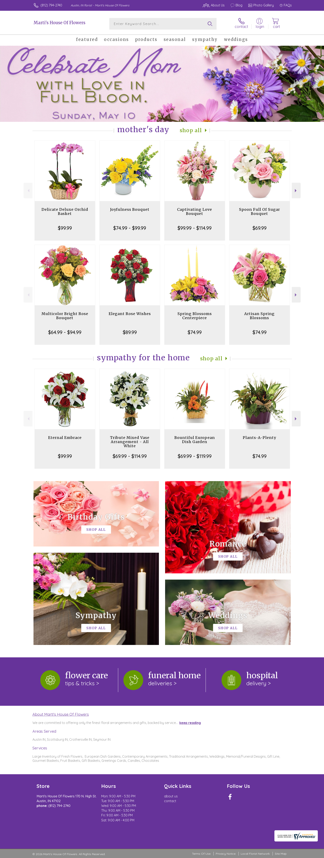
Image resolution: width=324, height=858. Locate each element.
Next (296, 190)
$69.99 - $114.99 (130, 456)
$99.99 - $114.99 (194, 228)
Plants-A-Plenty (259, 437)
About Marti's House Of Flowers (60, 714)
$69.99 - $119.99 (195, 456)
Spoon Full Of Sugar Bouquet (259, 211)
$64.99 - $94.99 (64, 332)
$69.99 (260, 228)
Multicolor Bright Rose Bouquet (65, 315)
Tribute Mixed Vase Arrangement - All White (129, 441)
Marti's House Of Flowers (59, 22)
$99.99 (65, 228)
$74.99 (195, 332)
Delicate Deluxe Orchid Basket (65, 211)
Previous (28, 190)
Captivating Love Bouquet (194, 211)
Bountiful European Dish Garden (194, 439)
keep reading (190, 723)
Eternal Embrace (65, 437)
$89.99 (130, 332)
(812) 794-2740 (51, 5)
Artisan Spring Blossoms (259, 315)
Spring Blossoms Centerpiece (194, 315)
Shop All (191, 130)
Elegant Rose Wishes (130, 313)
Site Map (281, 854)
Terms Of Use (201, 854)
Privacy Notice (226, 854)
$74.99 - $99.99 (129, 228)
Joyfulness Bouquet (129, 209)
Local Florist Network (255, 854)
